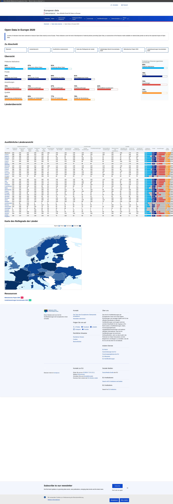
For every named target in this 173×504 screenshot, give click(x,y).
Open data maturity (57, 24)
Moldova (7, 211)
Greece (7, 174)
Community (90, 18)
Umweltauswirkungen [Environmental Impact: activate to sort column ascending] (96, 148)
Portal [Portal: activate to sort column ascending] (153, 148)
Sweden (7, 201)
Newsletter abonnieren (79, 318)
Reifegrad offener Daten (77, 18)
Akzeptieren (114, 500)
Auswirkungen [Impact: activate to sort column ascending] (160, 148)
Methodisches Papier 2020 (12, 297)
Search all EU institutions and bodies (112, 381)
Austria (7, 154)
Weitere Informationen (54, 499)
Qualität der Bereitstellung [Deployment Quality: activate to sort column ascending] (139, 149)
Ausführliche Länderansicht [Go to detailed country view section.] (60, 49)
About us (125, 18)
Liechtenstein (8, 203)
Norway (7, 205)
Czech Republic (7, 163)
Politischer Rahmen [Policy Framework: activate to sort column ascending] (14, 149)
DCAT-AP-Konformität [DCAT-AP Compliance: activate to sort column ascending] (132, 149)
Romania (7, 194)
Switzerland (8, 206)
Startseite (47, 18)
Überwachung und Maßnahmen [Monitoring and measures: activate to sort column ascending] (115, 150)
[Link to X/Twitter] (76, 327)
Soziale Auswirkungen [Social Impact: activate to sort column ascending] (85, 149)
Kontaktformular (88, 376)
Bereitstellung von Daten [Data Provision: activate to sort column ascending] (51, 149)
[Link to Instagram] (77, 329)
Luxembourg (8, 186)
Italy (6, 181)
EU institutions (112, 389)
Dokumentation (117, 18)
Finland (7, 169)
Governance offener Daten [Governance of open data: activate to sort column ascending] (22, 150)
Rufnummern (81, 374)
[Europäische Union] (51, 5)
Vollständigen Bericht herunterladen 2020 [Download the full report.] (110, 50)
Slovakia (7, 196)
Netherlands (8, 189)
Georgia (7, 210)
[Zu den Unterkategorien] (56, 18)
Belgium (7, 156)
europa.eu (56, 372)
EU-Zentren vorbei (93, 378)
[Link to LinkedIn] (93, 327)
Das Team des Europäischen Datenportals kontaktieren (84, 315)
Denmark (7, 166)
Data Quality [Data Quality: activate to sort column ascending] (167, 149)
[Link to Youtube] (85, 329)
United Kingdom (7, 215)
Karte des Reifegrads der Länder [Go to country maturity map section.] (85, 49)
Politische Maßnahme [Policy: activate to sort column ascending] (147, 149)
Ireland (6, 179)
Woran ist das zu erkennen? (36, 1)
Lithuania (7, 184)
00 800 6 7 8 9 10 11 (89, 372)
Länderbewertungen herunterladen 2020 (16, 300)
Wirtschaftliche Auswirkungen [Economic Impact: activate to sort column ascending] (106, 149)
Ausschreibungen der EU (109, 352)
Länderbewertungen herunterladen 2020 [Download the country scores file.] (156, 50)
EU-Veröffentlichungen (108, 358)
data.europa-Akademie (61, 18)
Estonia (7, 167)
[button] (124, 5)
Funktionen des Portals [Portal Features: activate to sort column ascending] (37, 150)
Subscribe (117, 486)
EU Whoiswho (106, 356)
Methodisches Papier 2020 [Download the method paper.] (131, 49)
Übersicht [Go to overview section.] (8, 49)
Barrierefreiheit (77, 341)
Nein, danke (124, 500)
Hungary (7, 176)
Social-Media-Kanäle (108, 372)
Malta (6, 188)
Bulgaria (7, 158)
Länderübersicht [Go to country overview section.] (33, 49)
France (7, 171)
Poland (7, 191)
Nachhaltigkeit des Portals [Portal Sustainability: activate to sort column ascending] (59, 149)
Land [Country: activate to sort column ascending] (8, 148)
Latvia (6, 183)
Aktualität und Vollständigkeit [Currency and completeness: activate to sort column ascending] (123, 149)
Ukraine (7, 213)
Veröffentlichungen (102, 18)
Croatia (7, 159)
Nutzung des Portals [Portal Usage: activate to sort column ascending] (44, 150)
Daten (52, 18)
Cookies (75, 339)
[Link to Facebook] (85, 327)
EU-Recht (105, 349)
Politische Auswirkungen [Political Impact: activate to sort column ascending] (76, 149)
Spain (6, 199)
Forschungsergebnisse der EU (110, 354)
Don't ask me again (117, 490)
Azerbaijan (8, 208)
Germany (7, 172)
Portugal (7, 193)
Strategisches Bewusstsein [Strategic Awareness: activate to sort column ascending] (68, 149)
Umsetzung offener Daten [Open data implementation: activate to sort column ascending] (30, 150)
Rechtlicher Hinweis (78, 337)
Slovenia (7, 198)
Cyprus (7, 161)
